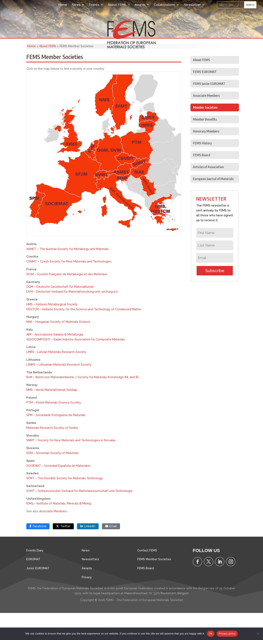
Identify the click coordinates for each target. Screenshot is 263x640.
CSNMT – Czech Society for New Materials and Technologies (69, 288)
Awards (140, 5)
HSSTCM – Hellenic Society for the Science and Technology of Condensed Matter (83, 336)
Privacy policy (227, 633)
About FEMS (117, 5)
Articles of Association (208, 194)
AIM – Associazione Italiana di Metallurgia (54, 361)
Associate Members (53, 538)
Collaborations (164, 5)
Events (94, 5)
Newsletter (192, 5)
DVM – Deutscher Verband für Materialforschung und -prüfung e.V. (72, 318)
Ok (210, 633)
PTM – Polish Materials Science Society (53, 429)
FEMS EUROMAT (205, 99)
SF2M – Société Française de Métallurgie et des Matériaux (66, 301)
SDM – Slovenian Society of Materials (52, 480)
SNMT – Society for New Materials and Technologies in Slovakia (70, 467)
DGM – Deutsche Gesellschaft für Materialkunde (60, 313)
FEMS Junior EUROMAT (209, 111)
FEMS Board (201, 182)
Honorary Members (206, 158)
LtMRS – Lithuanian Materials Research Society (58, 391)
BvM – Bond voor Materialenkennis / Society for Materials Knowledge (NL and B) (82, 404)
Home (62, 5)
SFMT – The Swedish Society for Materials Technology (64, 505)
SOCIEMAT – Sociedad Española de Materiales (58, 492)
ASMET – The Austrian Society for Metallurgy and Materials (67, 276)
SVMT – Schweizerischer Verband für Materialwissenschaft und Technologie (79, 518)
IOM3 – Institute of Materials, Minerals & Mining (58, 530)
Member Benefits (205, 146)
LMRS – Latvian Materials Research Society (56, 379)
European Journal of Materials (213, 206)
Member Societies (205, 134)
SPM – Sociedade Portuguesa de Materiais (55, 442)
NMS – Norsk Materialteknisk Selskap (51, 417)
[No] (258, 634)
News (76, 5)
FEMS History (202, 170)
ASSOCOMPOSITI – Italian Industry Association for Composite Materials (75, 366)
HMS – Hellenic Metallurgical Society (52, 331)
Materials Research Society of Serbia (52, 454)
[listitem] (103, 127)
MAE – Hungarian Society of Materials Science (58, 348)
